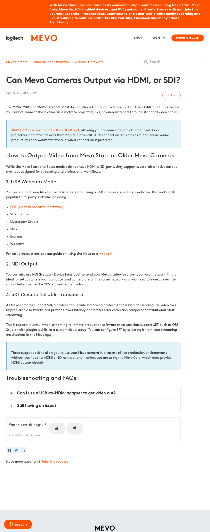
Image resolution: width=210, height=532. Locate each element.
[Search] (173, 62)
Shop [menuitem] (138, 38)
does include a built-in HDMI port (45, 130)
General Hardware (89, 62)
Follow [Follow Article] (172, 95)
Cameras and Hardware (51, 62)
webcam (105, 254)
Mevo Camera (17, 62)
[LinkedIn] (23, 450)
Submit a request (188, 38)
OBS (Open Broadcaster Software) (36, 207)
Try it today (59, 22)
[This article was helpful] (56, 428)
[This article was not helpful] (74, 428)
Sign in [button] (159, 38)
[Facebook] (9, 450)
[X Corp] (16, 450)
